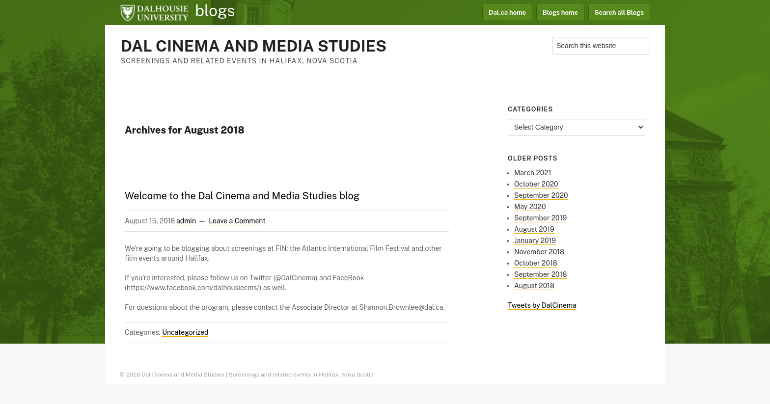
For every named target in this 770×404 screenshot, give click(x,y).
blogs (215, 11)
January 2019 (535, 240)
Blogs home (560, 12)
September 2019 (540, 218)
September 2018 (540, 274)
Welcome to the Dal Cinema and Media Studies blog (242, 196)
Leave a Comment (237, 221)
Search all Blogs (619, 12)
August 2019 (534, 229)
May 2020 (530, 207)
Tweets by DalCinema (542, 305)
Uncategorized (185, 332)
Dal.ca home (507, 12)
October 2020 (536, 184)
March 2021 (532, 173)
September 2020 (541, 195)
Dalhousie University (154, 12)
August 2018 (534, 286)
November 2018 (539, 252)
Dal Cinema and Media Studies (253, 46)
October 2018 (535, 263)
